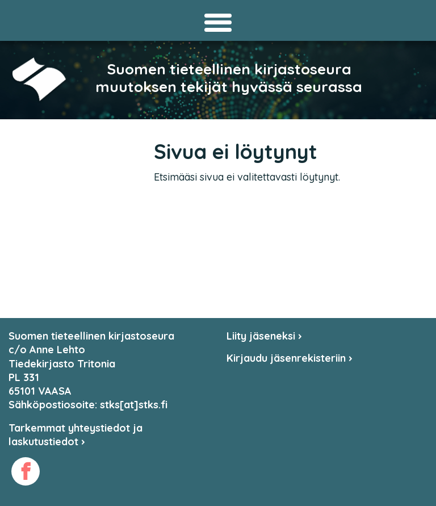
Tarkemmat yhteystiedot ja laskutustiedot (75, 434)
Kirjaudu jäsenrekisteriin (290, 358)
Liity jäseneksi (264, 335)
